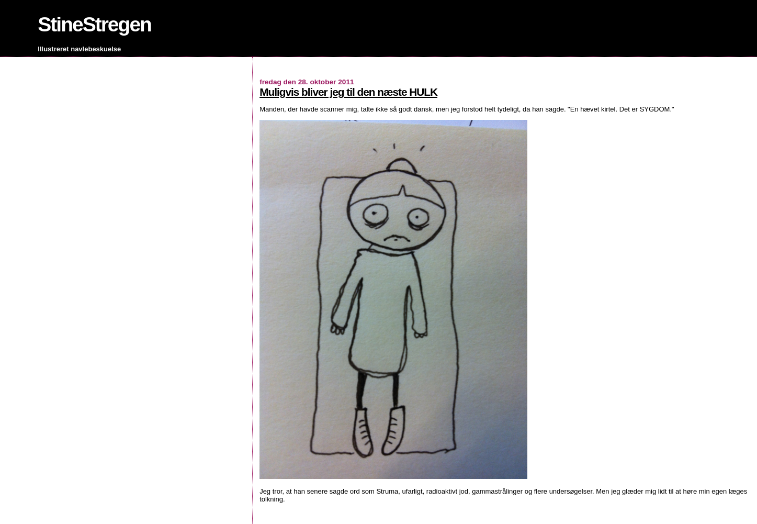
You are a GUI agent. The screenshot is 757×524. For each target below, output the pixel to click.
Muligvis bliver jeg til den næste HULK (348, 92)
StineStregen (94, 24)
